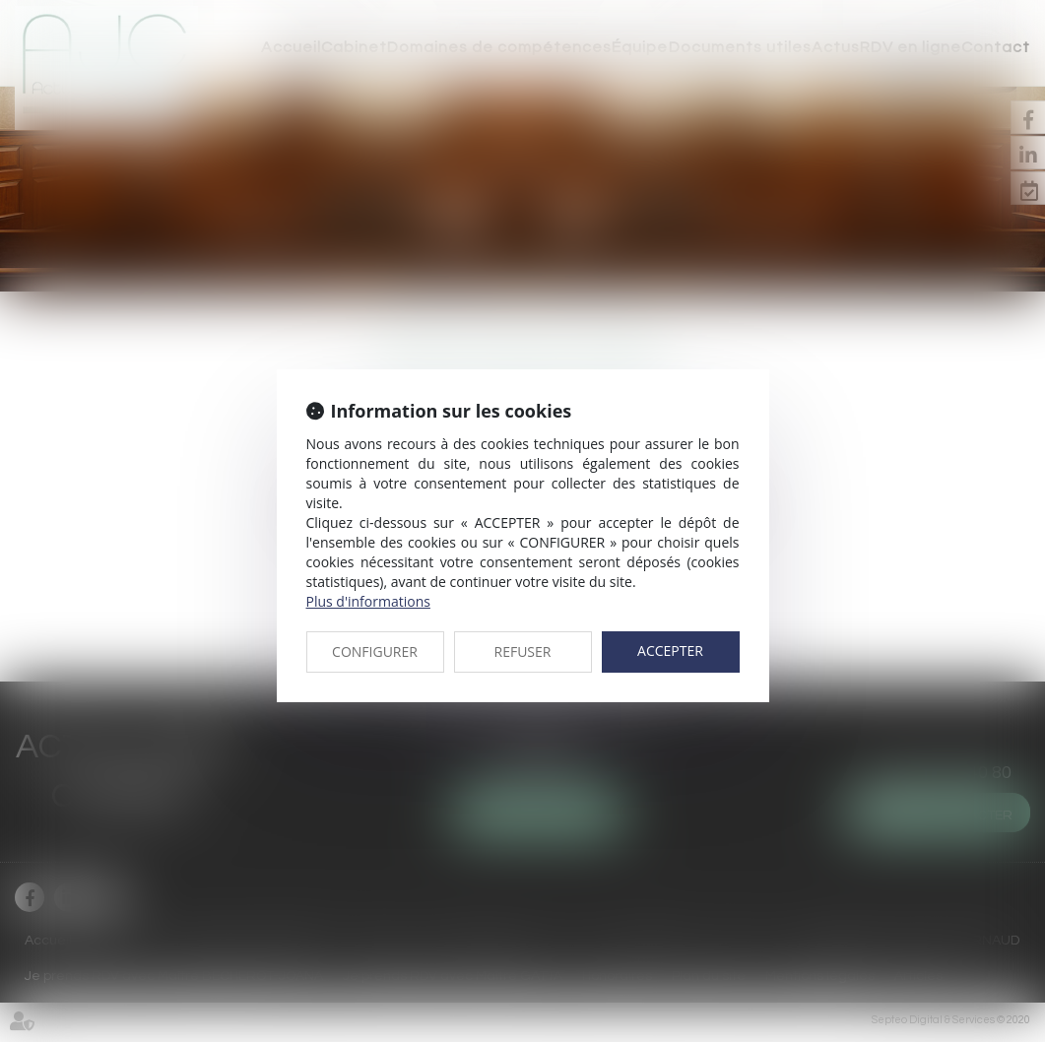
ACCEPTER (670, 650)
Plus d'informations (368, 601)
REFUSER (523, 651)
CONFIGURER (375, 651)
